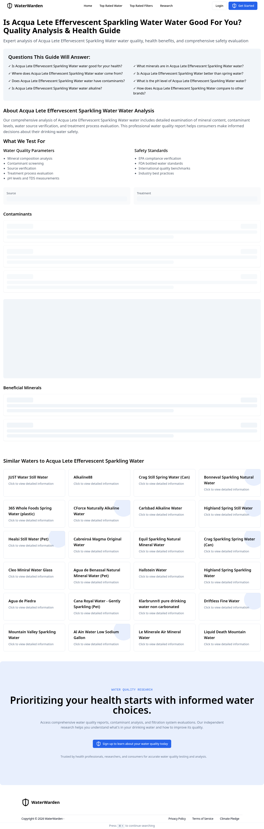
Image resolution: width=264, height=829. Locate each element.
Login (219, 6)
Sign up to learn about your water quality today (132, 743)
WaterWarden (54, 819)
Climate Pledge (229, 819)
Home (88, 6)
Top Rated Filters (141, 6)
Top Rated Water (111, 6)
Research (166, 6)
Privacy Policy (177, 819)
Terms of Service (202, 819)
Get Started (243, 5)
